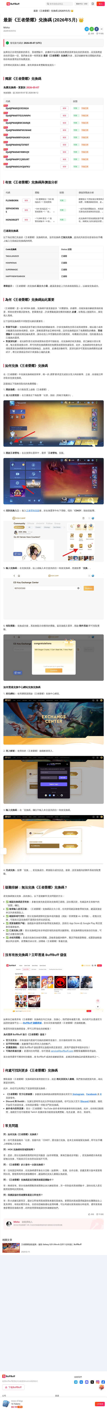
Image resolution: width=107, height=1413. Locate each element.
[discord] (86, 1382)
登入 (101, 3)
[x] (92, 1382)
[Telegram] (75, 1382)
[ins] (97, 1382)
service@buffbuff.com (62, 1050)
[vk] (81, 1382)
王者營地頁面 (32, 510)
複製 (64, 108)
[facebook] (103, 1382)
